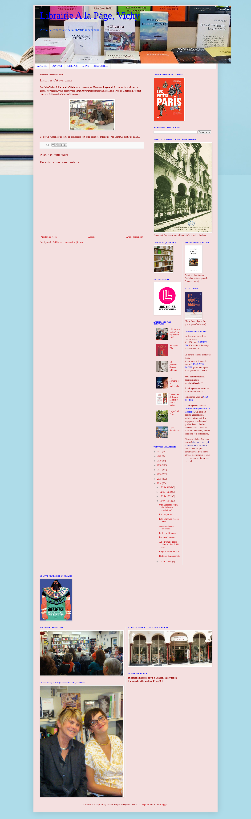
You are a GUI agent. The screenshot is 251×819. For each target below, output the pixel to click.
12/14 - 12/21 (166, 496)
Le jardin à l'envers (174, 412)
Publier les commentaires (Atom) (68, 242)
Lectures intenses (167, 537)
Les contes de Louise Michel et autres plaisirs (174, 399)
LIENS (85, 66)
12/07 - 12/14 (166, 501)
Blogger (163, 804)
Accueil (91, 237)
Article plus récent (49, 237)
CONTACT (57, 66)
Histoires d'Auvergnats (169, 556)
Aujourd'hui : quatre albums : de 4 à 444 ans (169, 545)
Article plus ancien (134, 237)
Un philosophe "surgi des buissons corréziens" (168, 507)
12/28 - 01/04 (166, 487)
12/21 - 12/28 (166, 492)
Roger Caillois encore (169, 551)
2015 (159, 479)
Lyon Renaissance (175, 430)
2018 (159, 465)
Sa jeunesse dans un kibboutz (173, 366)
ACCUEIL (42, 66)
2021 (159, 451)
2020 (159, 456)
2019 (159, 461)
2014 (159, 483)
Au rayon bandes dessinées (166, 527)
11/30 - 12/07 (166, 561)
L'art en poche (165, 514)
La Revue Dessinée (167, 533)
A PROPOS (72, 66)
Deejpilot (145, 804)
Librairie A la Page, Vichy (90, 15)
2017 (159, 470)
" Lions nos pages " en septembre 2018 (175, 333)
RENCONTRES (100, 66)
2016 (159, 474)
